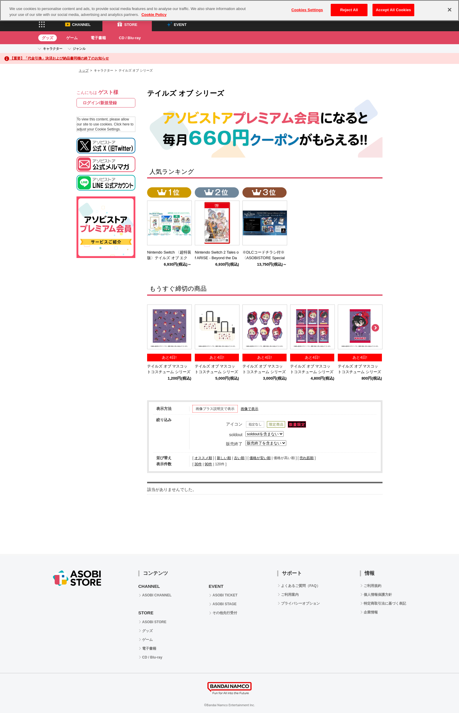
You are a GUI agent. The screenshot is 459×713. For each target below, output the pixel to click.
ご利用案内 (290, 595)
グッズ (47, 38)
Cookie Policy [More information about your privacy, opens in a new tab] (154, 14)
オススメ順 (203, 458)
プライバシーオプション (300, 603)
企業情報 (371, 612)
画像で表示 (249, 409)
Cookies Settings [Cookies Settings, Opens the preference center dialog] (307, 10)
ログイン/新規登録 (100, 102)
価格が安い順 (260, 458)
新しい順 (224, 458)
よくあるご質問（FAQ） (300, 586)
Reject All (349, 10)
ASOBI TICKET (224, 595)
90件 (208, 464)
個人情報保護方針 (378, 595)
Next (375, 328)
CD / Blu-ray (130, 38)
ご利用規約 (372, 586)
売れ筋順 (307, 458)
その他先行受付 (224, 613)
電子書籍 (98, 38)
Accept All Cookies (393, 10)
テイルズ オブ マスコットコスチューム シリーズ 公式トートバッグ (216, 372)
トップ (84, 70)
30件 (198, 464)
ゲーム (72, 38)
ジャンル (79, 48)
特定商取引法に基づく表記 (385, 603)
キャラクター (52, 48)
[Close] (449, 9)
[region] (229, 10)
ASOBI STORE (154, 622)
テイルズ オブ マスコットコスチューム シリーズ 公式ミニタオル (168, 372)
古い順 (239, 458)
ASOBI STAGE (224, 604)
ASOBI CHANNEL (157, 595)
